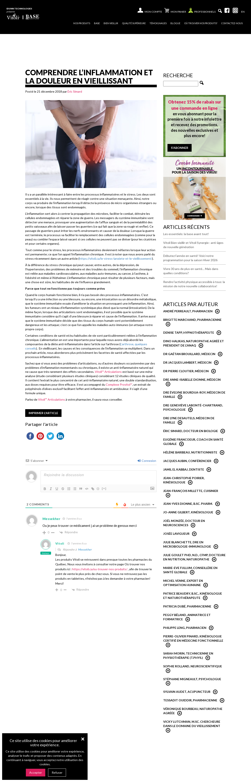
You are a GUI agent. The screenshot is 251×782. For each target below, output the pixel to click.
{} (98, 488)
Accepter (35, 772)
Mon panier (175, 11)
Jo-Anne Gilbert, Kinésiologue (188, 512)
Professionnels (202, 11)
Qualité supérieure (134, 23)
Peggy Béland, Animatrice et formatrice (187, 617)
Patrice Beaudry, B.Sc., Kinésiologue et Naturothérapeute (192, 596)
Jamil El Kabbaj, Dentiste (183, 469)
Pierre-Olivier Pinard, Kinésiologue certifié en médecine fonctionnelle (193, 638)
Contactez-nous (232, 23)
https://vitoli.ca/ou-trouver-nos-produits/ (99, 569)
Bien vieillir (111, 23)
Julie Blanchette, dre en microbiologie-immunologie (187, 544)
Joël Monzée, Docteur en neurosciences (184, 523)
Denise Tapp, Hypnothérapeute (188, 332)
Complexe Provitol (119, 384)
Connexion (147, 460)
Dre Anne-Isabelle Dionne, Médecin (192, 379)
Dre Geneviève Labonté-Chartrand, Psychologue (193, 407)
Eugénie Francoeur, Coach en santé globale (193, 442)
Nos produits (81, 23)
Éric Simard (75, 91)
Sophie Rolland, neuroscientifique (192, 666)
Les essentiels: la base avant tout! (186, 234)
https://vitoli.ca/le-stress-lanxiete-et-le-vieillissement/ (115, 258)
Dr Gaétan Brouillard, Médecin (189, 354)
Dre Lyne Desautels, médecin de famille (188, 420)
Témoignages (158, 23)
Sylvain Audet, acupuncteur (186, 691)
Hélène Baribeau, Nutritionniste (190, 452)
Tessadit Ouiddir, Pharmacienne (190, 700)
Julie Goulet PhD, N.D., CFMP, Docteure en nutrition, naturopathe (194, 557)
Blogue (175, 23)
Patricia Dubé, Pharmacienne (187, 606)
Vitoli (59, 543)
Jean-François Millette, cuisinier (190, 491)
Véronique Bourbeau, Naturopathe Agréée (192, 711)
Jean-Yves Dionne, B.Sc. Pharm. (188, 503)
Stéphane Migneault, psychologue (192, 679)
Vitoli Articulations (108, 371)
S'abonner (179, 148)
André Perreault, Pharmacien (188, 311)
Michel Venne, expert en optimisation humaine (183, 583)
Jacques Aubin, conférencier (187, 461)
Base (97, 23)
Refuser (57, 772)
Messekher (85, 549)
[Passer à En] (243, 12)
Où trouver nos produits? (200, 23)
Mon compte (153, 11)
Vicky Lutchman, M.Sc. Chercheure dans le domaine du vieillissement (191, 724)
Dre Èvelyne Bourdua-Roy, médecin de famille (194, 394)
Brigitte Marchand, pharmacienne (192, 319)
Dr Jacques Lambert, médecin (187, 362)
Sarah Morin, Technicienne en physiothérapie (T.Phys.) (188, 655)
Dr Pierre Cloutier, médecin (186, 371)
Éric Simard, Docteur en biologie (190, 431)
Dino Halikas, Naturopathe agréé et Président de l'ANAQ (193, 343)
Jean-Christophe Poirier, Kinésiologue (183, 480)
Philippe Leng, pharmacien (184, 627)
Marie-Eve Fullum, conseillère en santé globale (190, 570)
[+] (104, 488)
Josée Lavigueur (176, 533)
